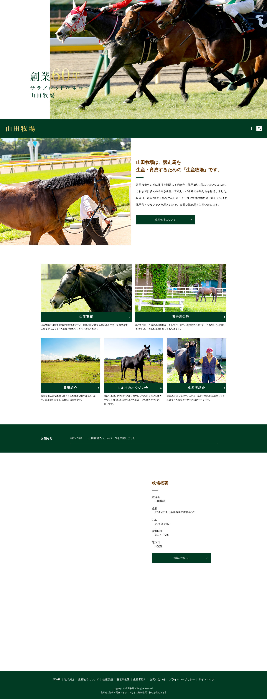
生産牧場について (177, 128)
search (259, 128)
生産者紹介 (241, 128)
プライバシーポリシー (182, 679)
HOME (137, 128)
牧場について (181, 558)
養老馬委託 (220, 128)
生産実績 (201, 128)
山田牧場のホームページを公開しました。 (113, 438)
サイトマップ (206, 679)
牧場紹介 (154, 128)
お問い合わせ (157, 679)
